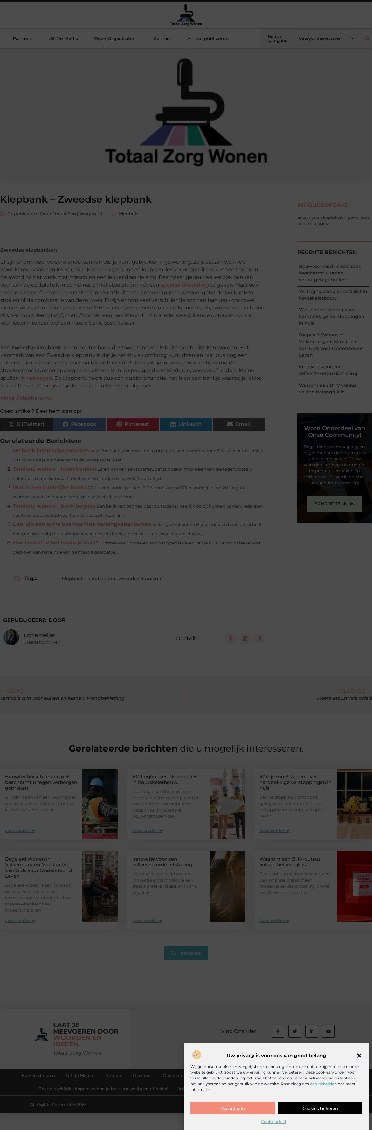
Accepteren (233, 1108)
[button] (359, 1055)
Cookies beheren (320, 1108)
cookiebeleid (322, 1083)
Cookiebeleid (273, 1121)
